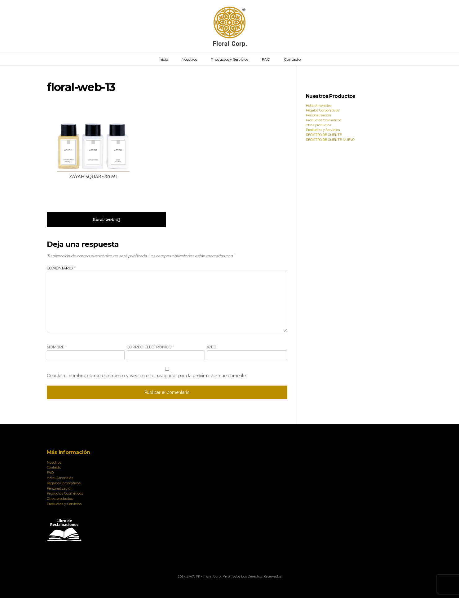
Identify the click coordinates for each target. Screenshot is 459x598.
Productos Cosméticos (323, 120)
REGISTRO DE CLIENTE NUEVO (330, 140)
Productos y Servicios (229, 59)
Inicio (163, 59)
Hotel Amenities (318, 105)
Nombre (57, 347)
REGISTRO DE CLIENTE (324, 135)
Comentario (61, 268)
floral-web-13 (106, 219)
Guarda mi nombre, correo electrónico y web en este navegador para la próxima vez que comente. (147, 375)
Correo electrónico (150, 347)
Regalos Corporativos (322, 110)
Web (211, 347)
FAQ (266, 59)
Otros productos (318, 125)
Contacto (292, 59)
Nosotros (189, 59)
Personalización (318, 115)
